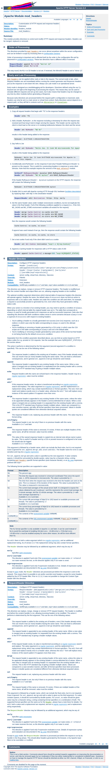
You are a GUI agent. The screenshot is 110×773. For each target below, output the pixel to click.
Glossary (98, 4)
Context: (11, 275)
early (16, 572)
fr (74, 19)
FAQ (92, 4)
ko (81, 19)
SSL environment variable (43, 519)
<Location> (62, 102)
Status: (7, 26)
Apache (6, 11)
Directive (21, 259)
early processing (25, 553)
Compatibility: (13, 285)
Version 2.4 (38, 11)
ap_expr (71, 460)
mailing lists (14, 760)
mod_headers (32, 51)
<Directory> (49, 102)
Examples (90, 32)
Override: (11, 277)
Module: (11, 283)
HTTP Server (15, 11)
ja (77, 19)
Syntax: (11, 265)
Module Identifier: (11, 29)
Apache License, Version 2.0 (27, 769)
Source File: (9, 31)
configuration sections (52, 54)
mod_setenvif (63, 168)
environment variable (41, 514)
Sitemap (105, 4)
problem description (73, 191)
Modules (78, 4)
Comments (91, 36)
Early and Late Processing (96, 29)
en (70, 19)
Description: (9, 24)
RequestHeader (91, 20)
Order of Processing (94, 27)
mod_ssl (66, 519)
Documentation (26, 11)
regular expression (19, 376)
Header (88, 18)
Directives (86, 4)
